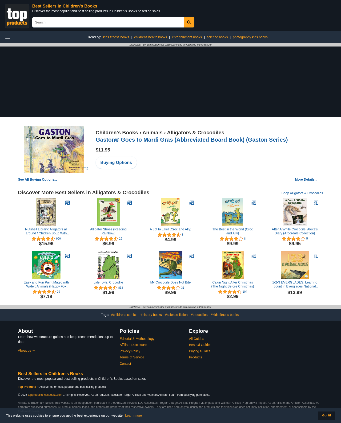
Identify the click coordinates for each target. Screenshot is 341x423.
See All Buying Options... (37, 179)
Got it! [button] (326, 415)
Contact (125, 363)
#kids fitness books (225, 315)
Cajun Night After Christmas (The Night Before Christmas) (232, 284)
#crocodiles (199, 315)
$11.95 (103, 149)
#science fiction (176, 315)
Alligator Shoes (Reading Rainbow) (108, 231)
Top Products (27, 386)
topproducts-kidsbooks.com (45, 394)
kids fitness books (116, 37)
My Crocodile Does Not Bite (170, 282)
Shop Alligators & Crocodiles (302, 193)
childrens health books (150, 37)
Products (195, 357)
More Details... (306, 179)
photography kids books (250, 37)
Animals (152, 133)
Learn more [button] (133, 415)
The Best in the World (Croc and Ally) (232, 231)
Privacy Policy (130, 351)
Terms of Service (132, 357)
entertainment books (187, 37)
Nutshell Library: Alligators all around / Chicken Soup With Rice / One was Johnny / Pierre (46, 231)
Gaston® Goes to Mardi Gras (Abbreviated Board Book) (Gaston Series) (192, 139)
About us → (26, 350)
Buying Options (116, 162)
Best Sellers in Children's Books (64, 6)
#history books (151, 315)
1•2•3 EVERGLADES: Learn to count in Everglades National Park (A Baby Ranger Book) (294, 284)
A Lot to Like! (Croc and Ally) (170, 229)
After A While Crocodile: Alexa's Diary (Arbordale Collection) (295, 231)
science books (217, 37)
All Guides (196, 339)
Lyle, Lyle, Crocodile (108, 282)
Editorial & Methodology (137, 339)
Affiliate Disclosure (133, 345)
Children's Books (117, 133)
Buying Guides (199, 351)
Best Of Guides (200, 345)
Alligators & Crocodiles (195, 133)
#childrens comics (124, 315)
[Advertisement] (170, 82)
